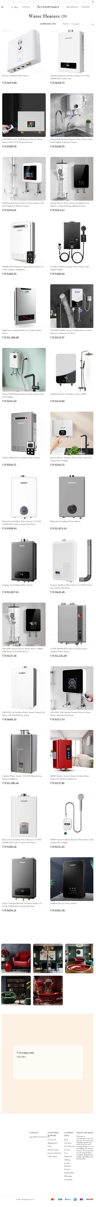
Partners (67, 1172)
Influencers (68, 1159)
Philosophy (68, 1179)
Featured (86, 7)
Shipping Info (52, 1146)
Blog (66, 1143)
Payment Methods (54, 1156)
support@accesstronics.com (39, 1140)
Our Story (67, 1146)
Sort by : (66, 27)
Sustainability (69, 1176)
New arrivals (72, 7)
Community (68, 1183)
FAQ (49, 1149)
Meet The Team (70, 1149)
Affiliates (67, 1163)
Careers (67, 1153)
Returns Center (53, 1153)
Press (66, 1156)
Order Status (52, 1159)
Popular (25, 7)
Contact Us (52, 1143)
